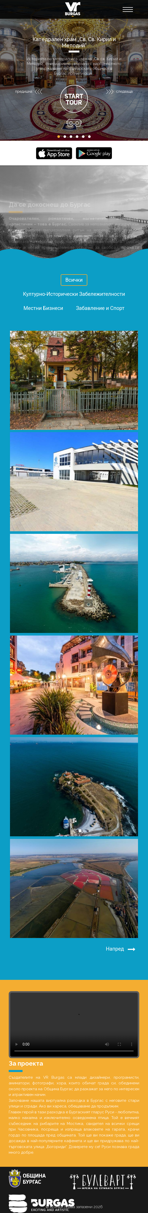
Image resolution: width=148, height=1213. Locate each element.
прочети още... (81, 73)
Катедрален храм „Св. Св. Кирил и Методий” (74, 42)
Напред (120, 949)
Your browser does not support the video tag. (74, 1024)
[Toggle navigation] (127, 9)
